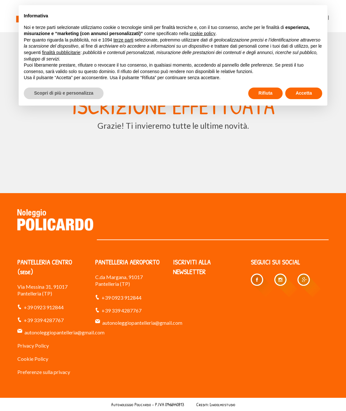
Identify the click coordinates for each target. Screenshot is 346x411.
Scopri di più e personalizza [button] (63, 93)
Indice (190, 404)
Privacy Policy (33, 345)
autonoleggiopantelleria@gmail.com (64, 332)
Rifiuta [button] (266, 93)
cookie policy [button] (202, 33)
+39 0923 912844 (44, 307)
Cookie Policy (32, 359)
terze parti (123, 39)
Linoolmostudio (222, 404)
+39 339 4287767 (44, 320)
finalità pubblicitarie (61, 52)
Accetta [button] (304, 93)
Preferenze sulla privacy (43, 372)
